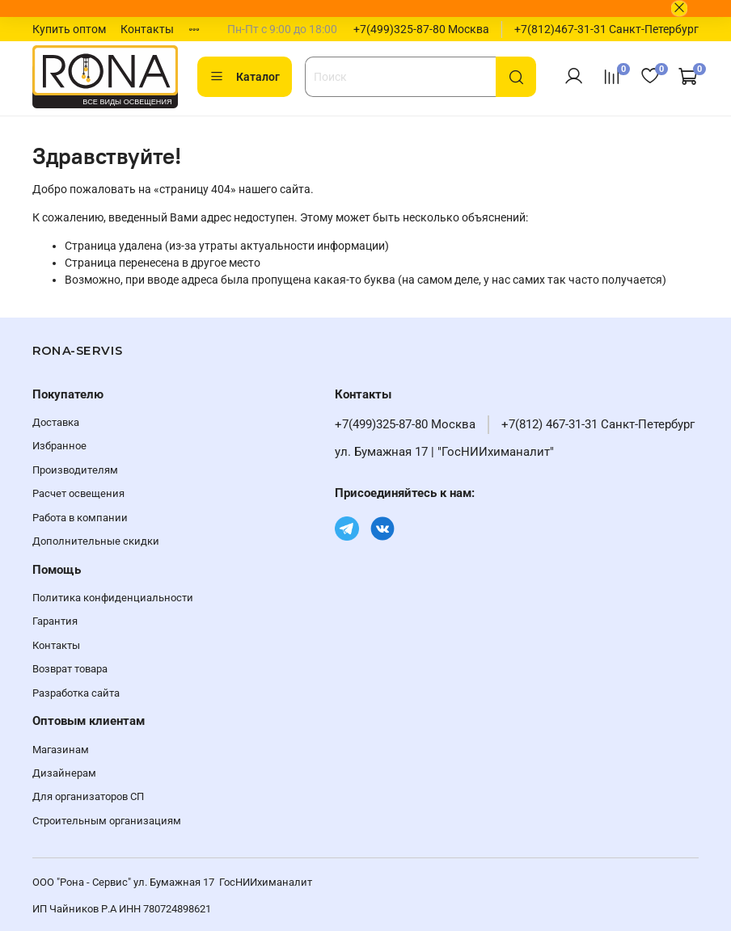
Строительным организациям (106, 821)
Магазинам (60, 750)
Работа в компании (80, 518)
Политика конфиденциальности (112, 598)
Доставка (55, 422)
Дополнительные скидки (95, 541)
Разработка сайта (76, 693)
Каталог (244, 77)
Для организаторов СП (88, 796)
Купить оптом (69, 29)
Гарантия (55, 621)
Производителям (75, 470)
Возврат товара (70, 669)
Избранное (59, 446)
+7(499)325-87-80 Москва (421, 29)
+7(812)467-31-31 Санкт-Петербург (606, 29)
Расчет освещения (78, 493)
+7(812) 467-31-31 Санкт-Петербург (598, 424)
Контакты (147, 29)
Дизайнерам (64, 773)
